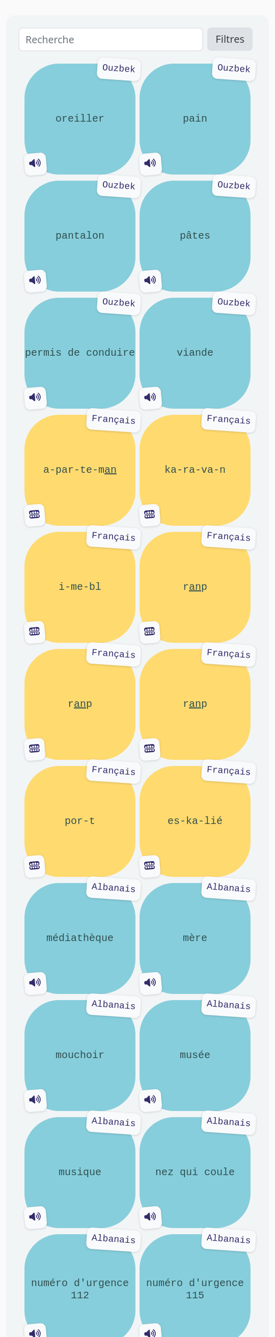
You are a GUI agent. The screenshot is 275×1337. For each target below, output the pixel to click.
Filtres (229, 39)
